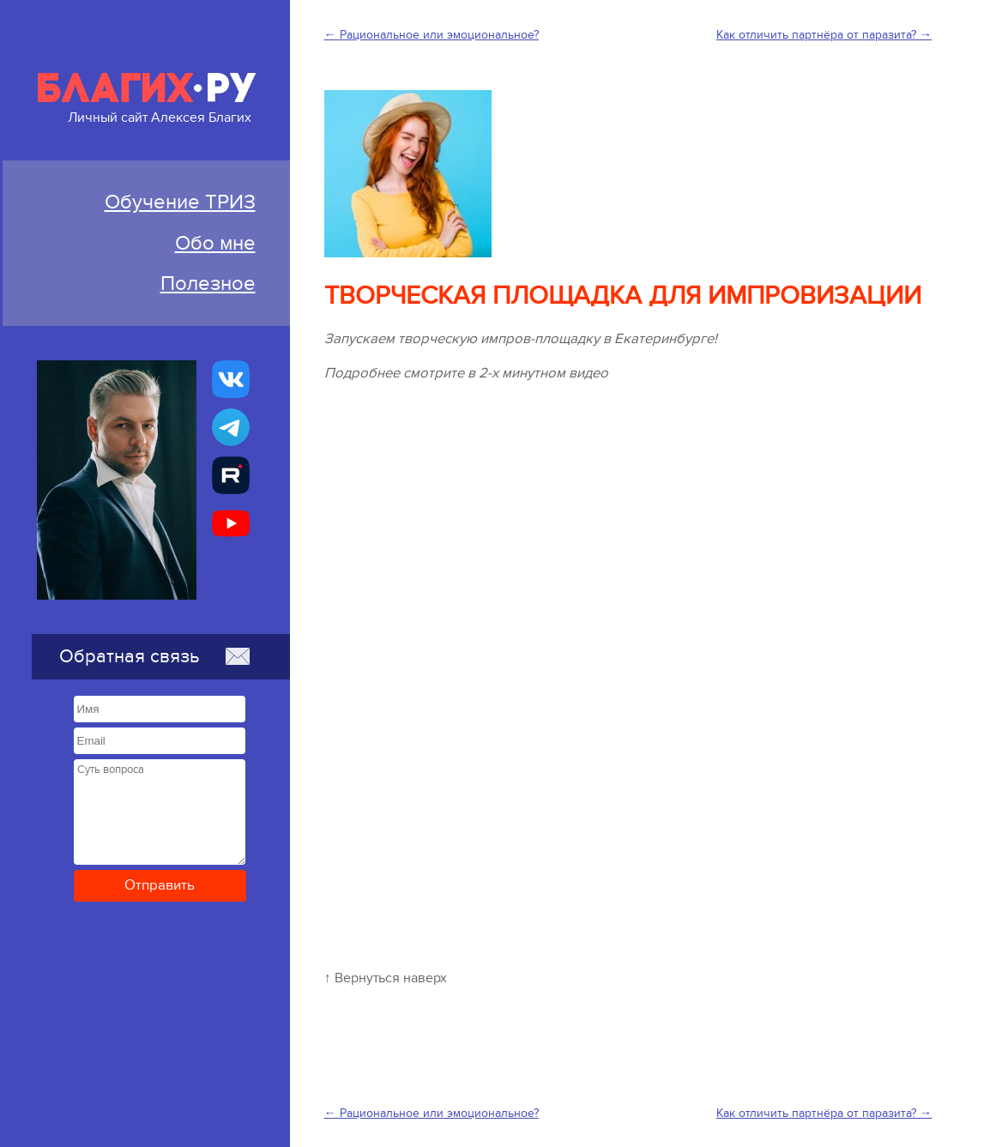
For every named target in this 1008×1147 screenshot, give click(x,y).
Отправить (159, 885)
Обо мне (215, 243)
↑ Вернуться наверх (385, 978)
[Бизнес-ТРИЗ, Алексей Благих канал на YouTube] (231, 523)
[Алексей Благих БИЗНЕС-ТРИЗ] (231, 475)
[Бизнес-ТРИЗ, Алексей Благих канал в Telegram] (231, 427)
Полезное (208, 283)
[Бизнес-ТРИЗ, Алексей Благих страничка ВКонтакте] (231, 379)
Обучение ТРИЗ (180, 202)
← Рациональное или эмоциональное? (431, 34)
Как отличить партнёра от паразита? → (824, 34)
